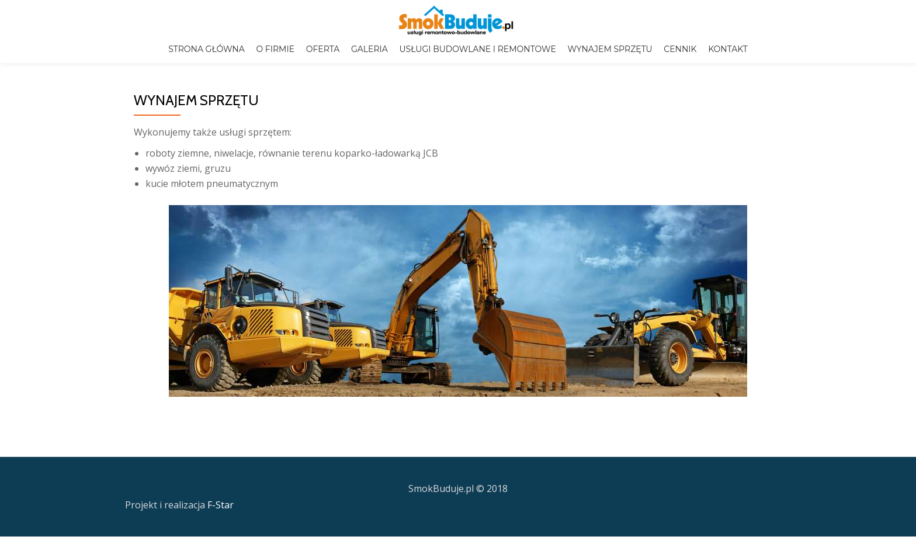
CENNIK (680, 49)
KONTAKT (728, 49)
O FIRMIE (275, 49)
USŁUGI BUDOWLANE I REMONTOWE (477, 49)
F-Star (220, 480)
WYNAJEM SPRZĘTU (609, 49)
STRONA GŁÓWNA (206, 49)
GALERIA (369, 49)
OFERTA (323, 49)
